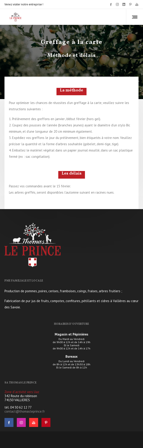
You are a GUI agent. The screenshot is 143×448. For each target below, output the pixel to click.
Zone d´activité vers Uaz (21, 392)
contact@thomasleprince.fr (24, 411)
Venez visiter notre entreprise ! (23, 4)
